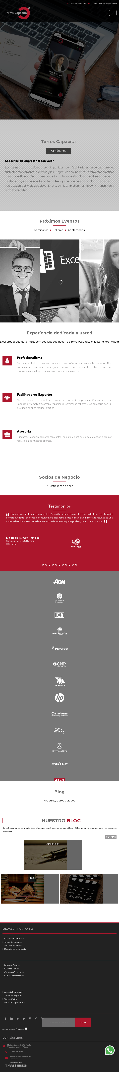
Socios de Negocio (12, 996)
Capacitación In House (14, 972)
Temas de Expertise (13, 942)
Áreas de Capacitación (14, 1003)
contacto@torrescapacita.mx (102, 3)
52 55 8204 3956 (78, 3)
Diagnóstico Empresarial (15, 949)
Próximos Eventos (12, 965)
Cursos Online (10, 999)
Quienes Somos (11, 969)
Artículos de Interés (13, 946)
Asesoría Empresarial (13, 992)
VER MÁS (59, 780)
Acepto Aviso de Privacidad (13, 1029)
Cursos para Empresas (14, 939)
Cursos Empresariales (14, 976)
